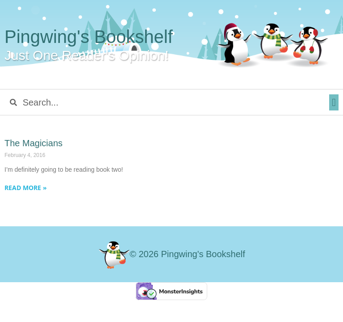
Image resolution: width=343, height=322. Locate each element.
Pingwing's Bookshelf (88, 37)
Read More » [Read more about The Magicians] (25, 187)
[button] (334, 102)
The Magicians (33, 143)
